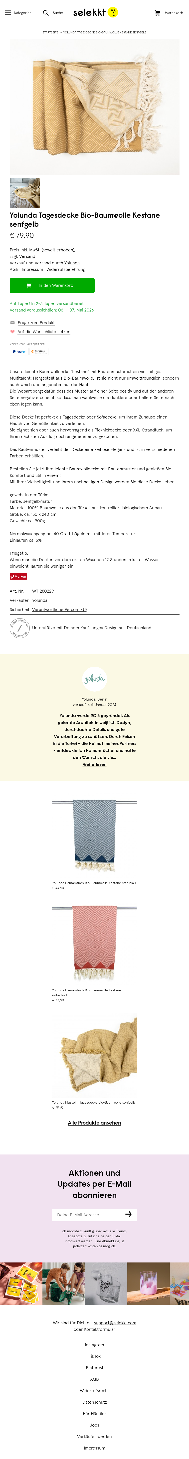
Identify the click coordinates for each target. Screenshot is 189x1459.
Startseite (50, 32)
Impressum (94, 1448)
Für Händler (94, 1414)
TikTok (95, 1356)
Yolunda (72, 263)
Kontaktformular (99, 1329)
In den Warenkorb (56, 285)
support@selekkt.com (115, 1323)
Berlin (102, 699)
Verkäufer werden (94, 1437)
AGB (94, 1379)
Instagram (94, 1345)
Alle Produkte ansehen (94, 1123)
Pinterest (94, 1368)
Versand (27, 256)
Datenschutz (94, 1402)
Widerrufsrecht (94, 1391)
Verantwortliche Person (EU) (59, 610)
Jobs (94, 1425)
